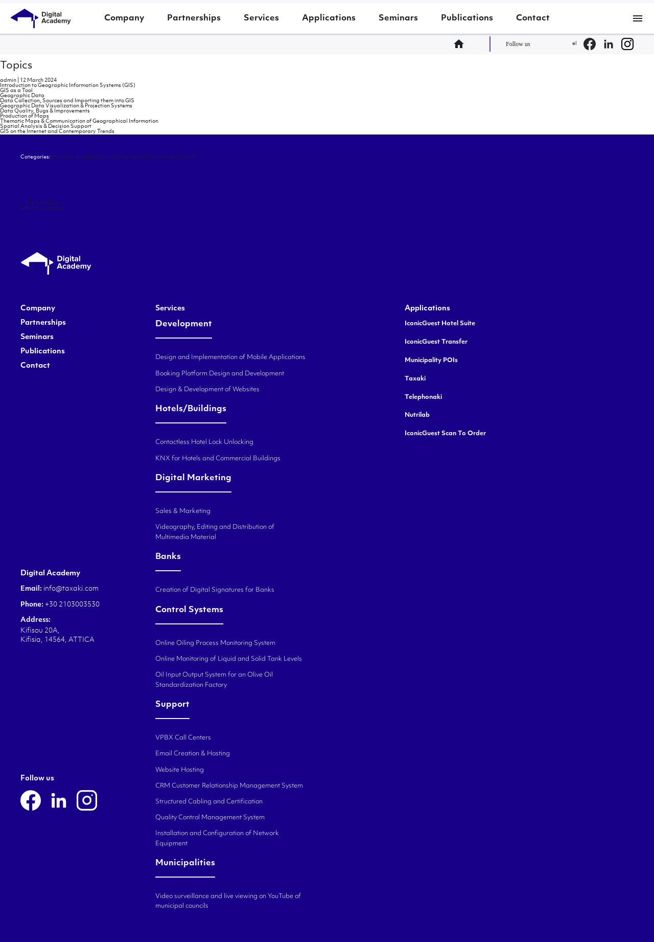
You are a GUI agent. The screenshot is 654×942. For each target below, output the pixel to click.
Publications (467, 18)
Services (261, 18)
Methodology (40, 203)
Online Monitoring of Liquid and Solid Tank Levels (228, 659)
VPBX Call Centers (183, 738)
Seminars (398, 18)
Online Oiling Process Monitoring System (215, 643)
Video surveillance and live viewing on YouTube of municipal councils (228, 901)
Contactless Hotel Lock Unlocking (204, 442)
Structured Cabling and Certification (209, 802)
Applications (329, 18)
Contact (533, 18)
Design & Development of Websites (207, 390)
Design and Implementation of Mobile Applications (230, 357)
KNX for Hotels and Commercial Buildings (218, 459)
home (462, 44)
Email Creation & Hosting (192, 754)
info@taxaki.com (71, 589)
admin (8, 80)
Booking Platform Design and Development (219, 374)
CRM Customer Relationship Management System (229, 786)
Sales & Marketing (183, 511)
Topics (16, 66)
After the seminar (45, 208)
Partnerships (194, 18)
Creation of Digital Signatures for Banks (214, 590)
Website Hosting (179, 770)
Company (124, 18)
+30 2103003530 (71, 604)
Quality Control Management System (210, 818)
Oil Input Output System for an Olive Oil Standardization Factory (214, 680)
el (574, 44)
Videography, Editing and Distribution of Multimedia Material (214, 532)
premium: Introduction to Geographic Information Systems (125, 157)
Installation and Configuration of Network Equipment (217, 838)
